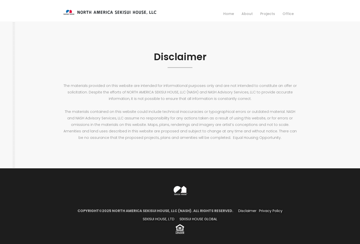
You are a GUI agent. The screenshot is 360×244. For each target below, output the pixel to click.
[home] (109, 11)
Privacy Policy (270, 210)
